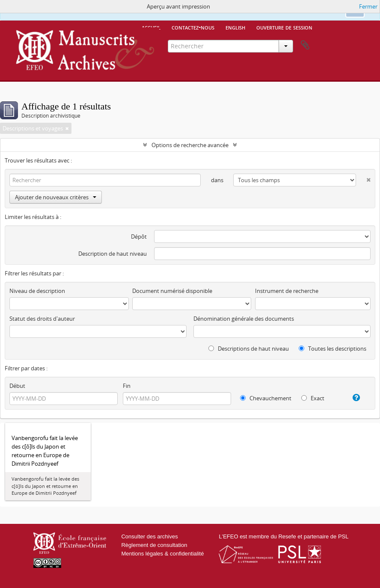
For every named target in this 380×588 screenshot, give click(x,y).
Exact (312, 398)
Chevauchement (265, 398)
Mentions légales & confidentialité (162, 553)
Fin (127, 386)
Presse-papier (305, 45)
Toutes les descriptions (332, 348)
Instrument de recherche (286, 291)
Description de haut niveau (112, 253)
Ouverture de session (284, 27)
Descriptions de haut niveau (248, 348)
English (235, 27)
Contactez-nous (193, 27)
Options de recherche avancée (190, 145)
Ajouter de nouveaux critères (55, 197)
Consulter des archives (149, 536)
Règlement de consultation (154, 545)
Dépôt (139, 236)
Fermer (368, 6)
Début (17, 386)
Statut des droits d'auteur (42, 318)
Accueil (151, 27)
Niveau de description (37, 291)
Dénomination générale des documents (243, 318)
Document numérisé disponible (172, 291)
